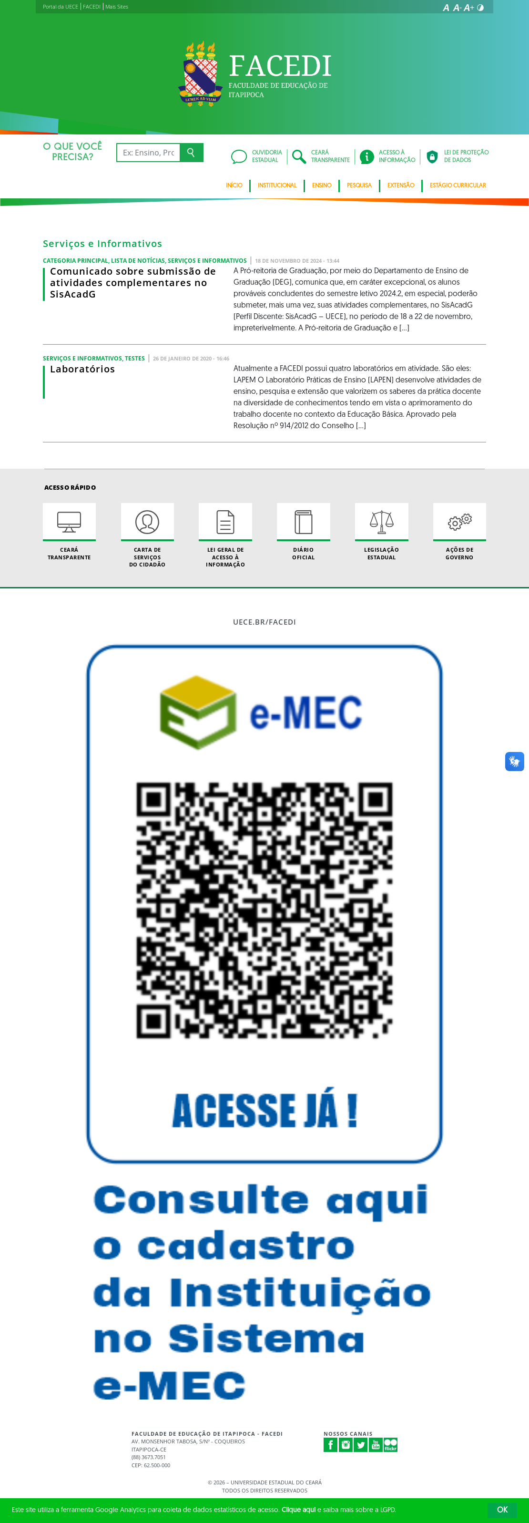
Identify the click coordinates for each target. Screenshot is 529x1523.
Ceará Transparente (69, 531)
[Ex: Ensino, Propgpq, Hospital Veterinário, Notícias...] (148, 152)
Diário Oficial (303, 531)
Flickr (391, 1445)
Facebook (331, 1445)
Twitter (361, 1445)
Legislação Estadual (381, 531)
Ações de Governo (459, 531)
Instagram (346, 1445)
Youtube (376, 1445)
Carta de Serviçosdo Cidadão (147, 535)
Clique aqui (298, 1510)
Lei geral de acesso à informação (225, 535)
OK (502, 1510)
